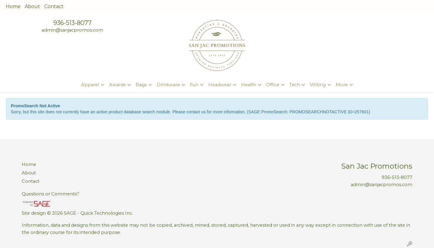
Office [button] (272, 84)
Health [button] (248, 84)
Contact (54, 6)
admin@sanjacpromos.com (72, 30)
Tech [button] (294, 84)
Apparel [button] (90, 84)
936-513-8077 (72, 22)
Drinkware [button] (168, 84)
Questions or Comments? (50, 194)
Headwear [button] (219, 84)
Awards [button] (117, 84)
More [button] (342, 84)
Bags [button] (141, 84)
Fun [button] (194, 84)
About (32, 6)
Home (13, 6)
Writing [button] (318, 84)
